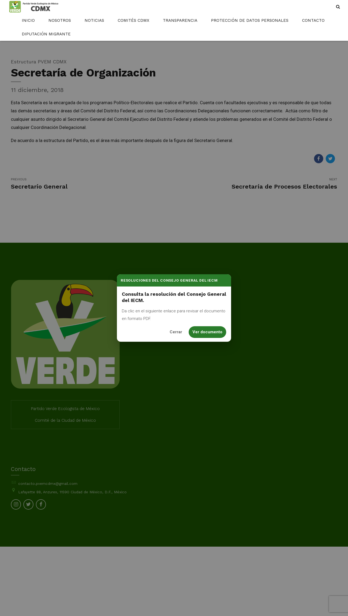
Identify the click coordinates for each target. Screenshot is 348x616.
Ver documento (207, 331)
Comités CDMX (133, 20)
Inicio (28, 20)
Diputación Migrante (46, 34)
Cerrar (176, 331)
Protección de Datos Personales (249, 20)
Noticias (94, 20)
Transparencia (180, 20)
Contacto (313, 20)
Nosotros (59, 20)
